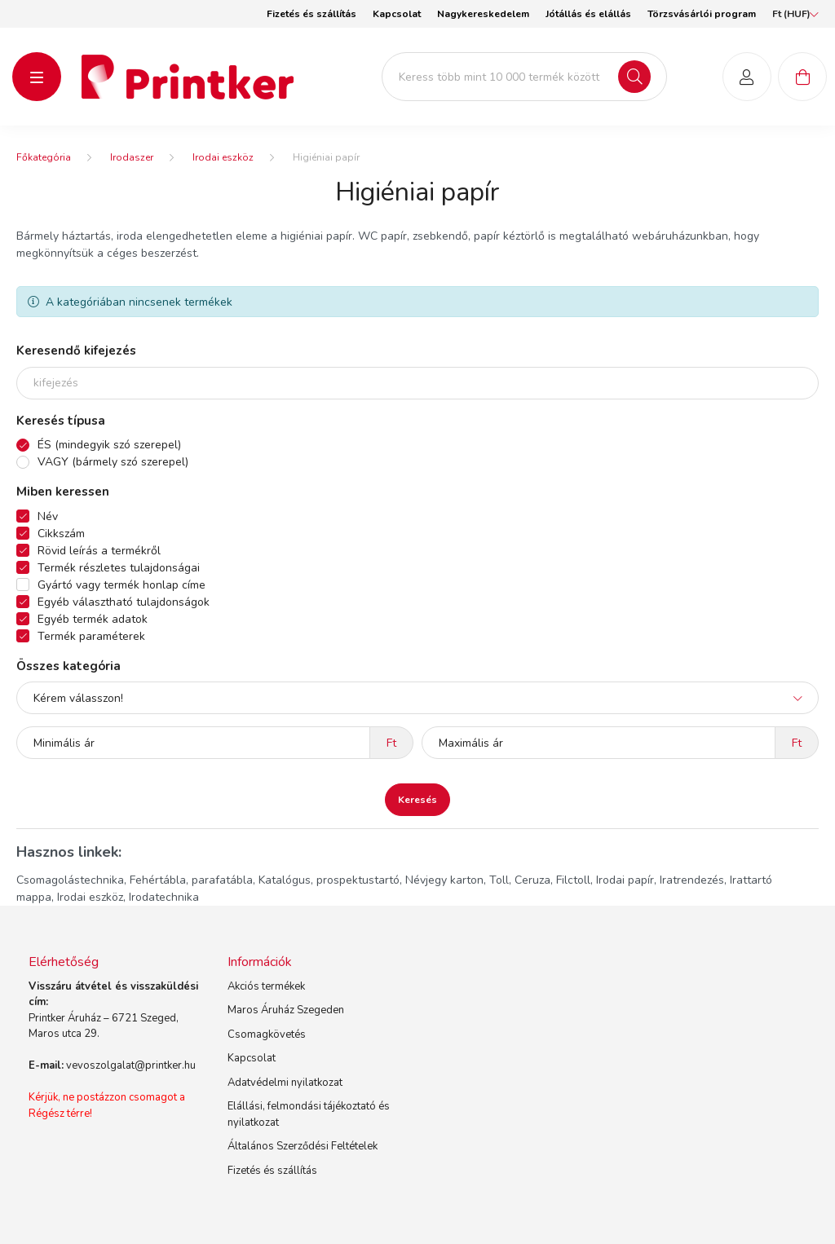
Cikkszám (61, 533)
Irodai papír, (626, 880)
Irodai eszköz (223, 157)
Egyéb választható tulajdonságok (124, 602)
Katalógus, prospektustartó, (330, 880)
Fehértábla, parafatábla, (192, 880)
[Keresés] (634, 76)
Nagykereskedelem (483, 13)
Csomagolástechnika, (71, 880)
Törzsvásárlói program (701, 13)
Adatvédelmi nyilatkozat (285, 1082)
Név (48, 516)
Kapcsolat (397, 13)
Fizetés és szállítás (311, 13)
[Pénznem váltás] (791, 14)
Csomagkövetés (267, 1034)
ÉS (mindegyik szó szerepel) (109, 444)
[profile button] (746, 76)
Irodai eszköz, (91, 897)
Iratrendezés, (693, 880)
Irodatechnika (164, 897)
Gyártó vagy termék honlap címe (121, 585)
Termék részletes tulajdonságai (119, 568)
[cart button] (802, 76)
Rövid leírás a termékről (99, 550)
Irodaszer (131, 157)
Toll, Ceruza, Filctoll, (541, 880)
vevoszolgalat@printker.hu (131, 1065)
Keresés (417, 799)
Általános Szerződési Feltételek (303, 1146)
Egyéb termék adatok (93, 619)
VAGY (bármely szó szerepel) (113, 462)
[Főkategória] (43, 157)
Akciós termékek (266, 986)
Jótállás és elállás (588, 13)
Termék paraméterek (91, 636)
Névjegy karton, (445, 880)
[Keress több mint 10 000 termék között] (524, 76)
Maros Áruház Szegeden (286, 1010)
